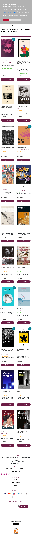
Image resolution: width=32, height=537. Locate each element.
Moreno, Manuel (20, 310)
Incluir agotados (4, 34)
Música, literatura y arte (10, 25)
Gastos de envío (16, 483)
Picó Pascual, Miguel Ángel (6, 62)
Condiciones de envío (16, 482)
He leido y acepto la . (13, 510)
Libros (2, 25)
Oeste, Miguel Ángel (5, 354)
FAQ (16, 487)
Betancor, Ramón (4, 394)
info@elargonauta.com (16, 471)
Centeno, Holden (20, 353)
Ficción (17, 25)
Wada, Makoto (27, 230)
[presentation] (10, 513)
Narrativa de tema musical (26, 25)
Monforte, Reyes (4, 433)
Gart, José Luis (4, 230)
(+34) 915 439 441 (16, 470)
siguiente (29, 449)
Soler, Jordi (19, 66)
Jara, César (3, 149)
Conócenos (16, 479)
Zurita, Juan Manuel (5, 109)
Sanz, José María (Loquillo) (22, 394)
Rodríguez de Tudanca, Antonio (23, 149)
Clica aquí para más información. (10, 12)
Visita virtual (16, 485)
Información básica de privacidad (17, 510)
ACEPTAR (6, 20)
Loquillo (18, 108)
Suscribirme (23, 506)
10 (15, 450)
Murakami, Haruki (20, 230)
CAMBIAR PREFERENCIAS (15, 20)
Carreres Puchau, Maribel (22, 269)
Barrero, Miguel (4, 269)
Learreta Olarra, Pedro (5, 189)
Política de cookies (16, 480)
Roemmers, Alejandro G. (21, 434)
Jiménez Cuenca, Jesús (20, 190)
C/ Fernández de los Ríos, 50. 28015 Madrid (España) (16, 468)
